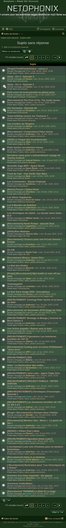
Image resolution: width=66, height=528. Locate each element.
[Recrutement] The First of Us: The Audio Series (33, 100)
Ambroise (30, 134)
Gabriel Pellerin (33, 160)
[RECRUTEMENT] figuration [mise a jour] (29, 439)
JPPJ (28, 352)
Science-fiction (23, 128)
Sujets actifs (25, 38)
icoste (29, 397)
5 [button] (47, 57)
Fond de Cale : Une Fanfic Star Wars (27, 173)
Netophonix (9, 1)
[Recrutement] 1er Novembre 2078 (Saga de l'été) (34, 310)
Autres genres (23, 194)
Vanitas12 (30, 331)
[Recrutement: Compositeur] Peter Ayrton (30, 131)
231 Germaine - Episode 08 (22, 108)
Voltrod (29, 341)
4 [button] (43, 57)
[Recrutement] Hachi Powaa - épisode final (30, 223)
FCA (28, 71)
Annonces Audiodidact (19, 483)
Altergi (29, 126)
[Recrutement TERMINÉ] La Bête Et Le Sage (31, 491)
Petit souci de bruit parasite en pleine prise (31, 92)
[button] (26, 57)
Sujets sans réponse (9, 38)
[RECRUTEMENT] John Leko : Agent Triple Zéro (33, 373)
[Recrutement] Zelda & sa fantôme (26, 457)
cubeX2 (29, 313)
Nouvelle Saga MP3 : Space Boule (26, 166)
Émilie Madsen (32, 460)
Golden (29, 103)
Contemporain (23, 288)
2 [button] (35, 57)
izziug (28, 441)
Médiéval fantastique (26, 202)
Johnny (29, 294)
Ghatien (29, 118)
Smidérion (30, 184)
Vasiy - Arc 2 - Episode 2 (20, 84)
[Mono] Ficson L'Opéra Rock (23, 189)
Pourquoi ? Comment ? (27, 97)
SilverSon (30, 452)
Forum (20, 1)
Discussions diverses (26, 120)
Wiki (26, 1)
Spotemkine (31, 368)
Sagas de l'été (23, 144)
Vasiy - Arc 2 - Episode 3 (20, 76)
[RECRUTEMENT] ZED (19, 357)
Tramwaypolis (15, 284)
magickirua (31, 226)
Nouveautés (22, 81)
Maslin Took (31, 252)
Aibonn (29, 360)
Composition (22, 186)
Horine (29, 79)
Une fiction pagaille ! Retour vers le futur (29, 328)
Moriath (29, 415)
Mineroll (29, 268)
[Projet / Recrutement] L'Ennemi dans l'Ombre (32, 412)
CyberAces (31, 208)
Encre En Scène (33, 200)
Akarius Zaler (32, 234)
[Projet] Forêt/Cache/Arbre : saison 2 (27, 68)
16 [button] (54, 57)
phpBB (44, 522)
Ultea (28, 142)
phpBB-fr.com (37, 526)
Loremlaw (30, 286)
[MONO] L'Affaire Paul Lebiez (23, 431)
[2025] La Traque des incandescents (27, 139)
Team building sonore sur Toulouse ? (27, 116)
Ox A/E (11, 250)
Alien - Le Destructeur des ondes (25, 365)
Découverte (33, 1)
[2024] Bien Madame (18, 231)
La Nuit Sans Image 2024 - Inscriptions (28, 292)
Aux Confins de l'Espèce (20, 124)
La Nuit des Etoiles (17, 265)
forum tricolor (23, 522)
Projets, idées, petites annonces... (31, 73)
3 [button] (39, 57)
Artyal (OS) (30, 486)
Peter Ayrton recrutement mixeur (25, 147)
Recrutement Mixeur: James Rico (25, 257)
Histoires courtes (24, 333)
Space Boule (31, 168)
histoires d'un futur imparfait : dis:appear (29, 475)
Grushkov (30, 110)
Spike (28, 278)
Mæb (28, 176)
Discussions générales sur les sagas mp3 (35, 296)
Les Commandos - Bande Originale (26, 181)
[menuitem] (9, 29)
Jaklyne (29, 95)
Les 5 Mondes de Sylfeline (21, 205)
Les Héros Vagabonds (19, 197)
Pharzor (29, 433)
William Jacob (32, 218)
